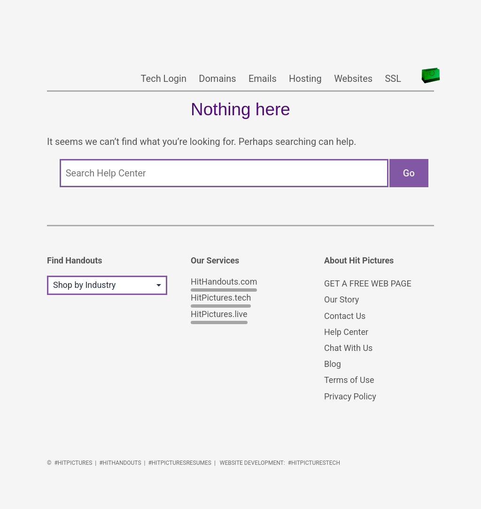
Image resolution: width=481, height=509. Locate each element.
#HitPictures (73, 463)
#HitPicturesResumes (179, 463)
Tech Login (163, 78)
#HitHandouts (120, 463)
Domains (217, 78)
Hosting (305, 78)
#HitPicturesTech (314, 463)
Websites (353, 78)
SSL (393, 78)
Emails (262, 78)
